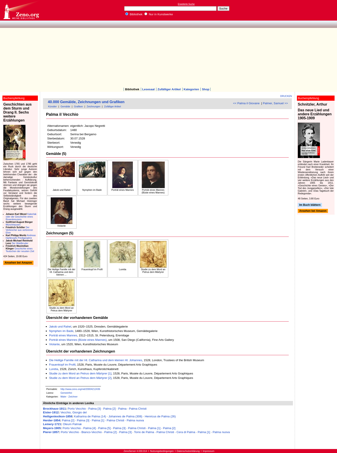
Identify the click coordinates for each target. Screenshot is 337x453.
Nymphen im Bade (61, 331)
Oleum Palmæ (72, 424)
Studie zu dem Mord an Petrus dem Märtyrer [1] (80, 373)
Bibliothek (134, 14)
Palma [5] (104, 428)
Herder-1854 (51, 420)
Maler (63, 396)
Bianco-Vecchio (91, 432)
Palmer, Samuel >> (275, 103)
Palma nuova (135, 420)
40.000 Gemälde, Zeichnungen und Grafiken (86, 102)
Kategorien (191, 89)
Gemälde (65, 106)
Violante (54, 344)
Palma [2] (109, 408)
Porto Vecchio (77, 408)
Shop (205, 89)
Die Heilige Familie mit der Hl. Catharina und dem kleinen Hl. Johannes (95, 360)
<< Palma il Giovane (246, 103)
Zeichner (72, 396)
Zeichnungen (93, 106)
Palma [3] (94, 408)
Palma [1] (98, 420)
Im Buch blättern (310, 205)
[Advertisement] (168, 55)
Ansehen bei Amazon (312, 210)
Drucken (286, 96)
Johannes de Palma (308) (125, 416)
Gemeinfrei (66, 392)
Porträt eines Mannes (63, 335)
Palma (122, 408)
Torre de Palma (144, 432)
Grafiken (78, 106)
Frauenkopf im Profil (62, 364)
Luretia (53, 369)
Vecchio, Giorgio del (73, 412)
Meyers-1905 (52, 428)
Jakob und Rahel (60, 326)
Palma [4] (89, 428)
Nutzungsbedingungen (162, 451)
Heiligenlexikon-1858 (57, 416)
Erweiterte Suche (186, 4)
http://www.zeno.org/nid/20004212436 (80, 389)
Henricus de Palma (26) (160, 416)
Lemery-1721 (52, 424)
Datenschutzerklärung (188, 451)
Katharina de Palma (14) (90, 416)
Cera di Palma (185, 432)
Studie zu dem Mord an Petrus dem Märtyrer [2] (80, 378)
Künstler (52, 106)
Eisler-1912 (50, 412)
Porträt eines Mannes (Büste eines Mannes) (78, 339)
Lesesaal (148, 89)
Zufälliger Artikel (169, 89)
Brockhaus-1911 (54, 408)
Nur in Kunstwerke (158, 14)
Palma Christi (138, 408)
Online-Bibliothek (21, 10)
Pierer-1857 (51, 432)
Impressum (208, 451)
